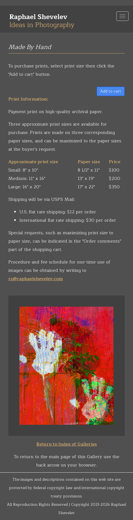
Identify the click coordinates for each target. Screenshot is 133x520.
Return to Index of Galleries (66, 444)
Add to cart (110, 91)
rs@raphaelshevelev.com (35, 278)
